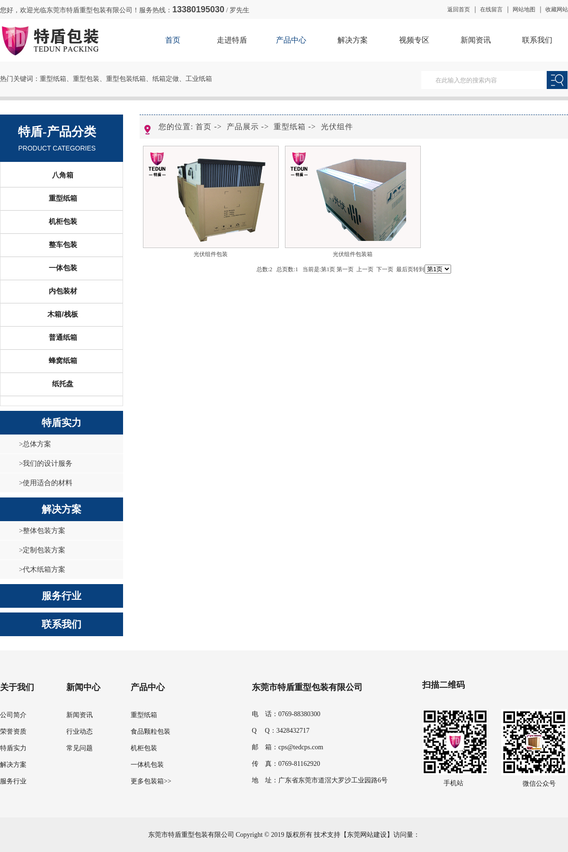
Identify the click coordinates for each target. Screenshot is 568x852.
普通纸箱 (63, 337)
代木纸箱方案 (44, 569)
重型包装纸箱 (126, 78)
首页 (172, 40)
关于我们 (17, 687)
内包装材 (63, 291)
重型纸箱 (53, 78)
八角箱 (62, 175)
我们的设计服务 (47, 463)
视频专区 (414, 40)
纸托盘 (62, 384)
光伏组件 (337, 127)
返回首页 (458, 9)
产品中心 (291, 40)
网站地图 (524, 9)
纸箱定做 (165, 78)
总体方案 (37, 444)
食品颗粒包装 (150, 731)
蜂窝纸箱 (63, 360)
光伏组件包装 (211, 254)
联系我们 (537, 40)
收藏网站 (556, 9)
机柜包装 (63, 221)
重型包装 (86, 78)
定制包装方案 (44, 550)
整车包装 (63, 244)
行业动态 (79, 731)
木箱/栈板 (62, 314)
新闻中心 (83, 687)
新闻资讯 (476, 40)
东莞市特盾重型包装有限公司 (307, 687)
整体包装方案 (44, 530)
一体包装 (63, 268)
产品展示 (243, 127)
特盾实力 (61, 422)
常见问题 (79, 748)
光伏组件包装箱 (353, 254)
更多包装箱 (147, 781)
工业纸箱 (199, 78)
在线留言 (491, 9)
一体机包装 (147, 764)
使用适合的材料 (47, 483)
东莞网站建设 (367, 834)
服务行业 (61, 596)
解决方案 (352, 40)
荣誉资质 (13, 731)
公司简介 (13, 715)
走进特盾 (232, 40)
